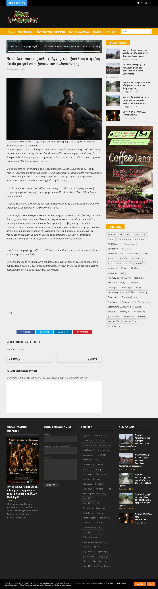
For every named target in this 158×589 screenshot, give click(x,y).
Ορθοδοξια (126, 287)
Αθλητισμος (125, 234)
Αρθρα (111, 239)
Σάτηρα (125, 302)
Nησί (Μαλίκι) (130, 321)
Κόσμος (124, 268)
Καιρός (129, 263)
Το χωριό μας (139, 311)
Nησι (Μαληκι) (26, 31)
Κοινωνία (140, 263)
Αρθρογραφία (124, 239)
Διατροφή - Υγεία (30, 46)
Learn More (140, 584)
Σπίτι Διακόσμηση (141, 302)
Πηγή (9, 312)
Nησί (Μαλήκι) (114, 321)
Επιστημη (112, 258)
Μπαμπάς (112, 273)
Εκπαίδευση (132, 253)
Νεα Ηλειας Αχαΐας (79, 31)
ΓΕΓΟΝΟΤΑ (127, 248)
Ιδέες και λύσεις (115, 263)
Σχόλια (138, 307)
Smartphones (114, 326)
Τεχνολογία (124, 311)
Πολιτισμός (113, 297)
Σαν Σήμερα (113, 302)
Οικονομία (112, 287)
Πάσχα (138, 287)
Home (14, 46)
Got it (151, 584)
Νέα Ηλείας (139, 278)
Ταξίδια (111, 311)
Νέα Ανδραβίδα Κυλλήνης (119, 278)
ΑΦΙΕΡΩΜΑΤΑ (114, 244)
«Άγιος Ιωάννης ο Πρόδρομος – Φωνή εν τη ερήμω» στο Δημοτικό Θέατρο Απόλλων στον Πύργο (22, 492)
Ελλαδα (97, 31)
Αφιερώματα (129, 244)
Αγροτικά (110, 31)
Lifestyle (141, 316)
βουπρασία (113, 248)
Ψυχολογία (129, 316)
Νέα (122, 273)
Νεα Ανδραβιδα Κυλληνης (52, 31)
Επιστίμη (124, 258)
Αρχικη (11, 31)
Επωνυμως (136, 258)
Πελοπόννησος (114, 292)
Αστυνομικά (140, 239)
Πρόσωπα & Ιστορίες (131, 297)
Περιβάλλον (130, 292)
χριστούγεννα (114, 316)
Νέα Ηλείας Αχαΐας (116, 282)
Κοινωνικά (112, 268)
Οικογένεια (133, 282)
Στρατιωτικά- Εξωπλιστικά (119, 307)
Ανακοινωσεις (140, 234)
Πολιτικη (143, 292)
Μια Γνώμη (136, 268)
